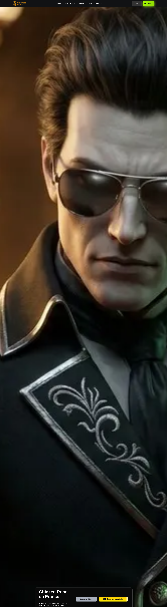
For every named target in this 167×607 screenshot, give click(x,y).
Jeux (90, 3)
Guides (99, 3)
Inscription (148, 3)
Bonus (81, 3)
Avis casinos (70, 3)
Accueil (58, 3)
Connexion (137, 3)
